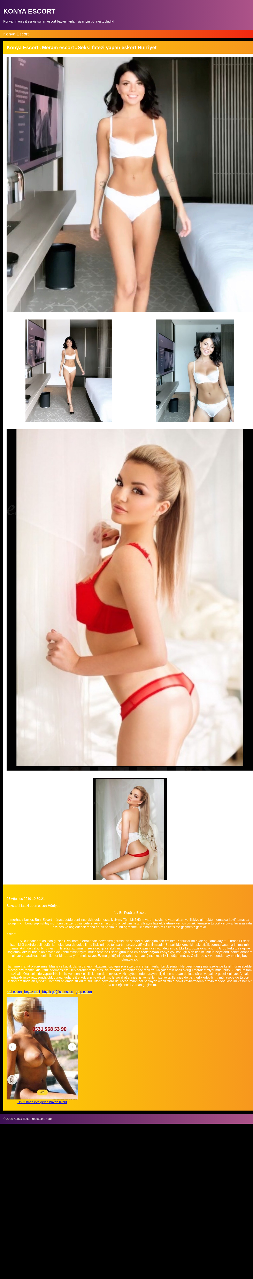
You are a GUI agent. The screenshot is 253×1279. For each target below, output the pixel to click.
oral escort (14, 992)
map (49, 1118)
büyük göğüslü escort (57, 992)
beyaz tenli (32, 992)
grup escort (84, 992)
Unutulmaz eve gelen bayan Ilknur (42, 1102)
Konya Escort (16, 34)
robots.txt (38, 1118)
